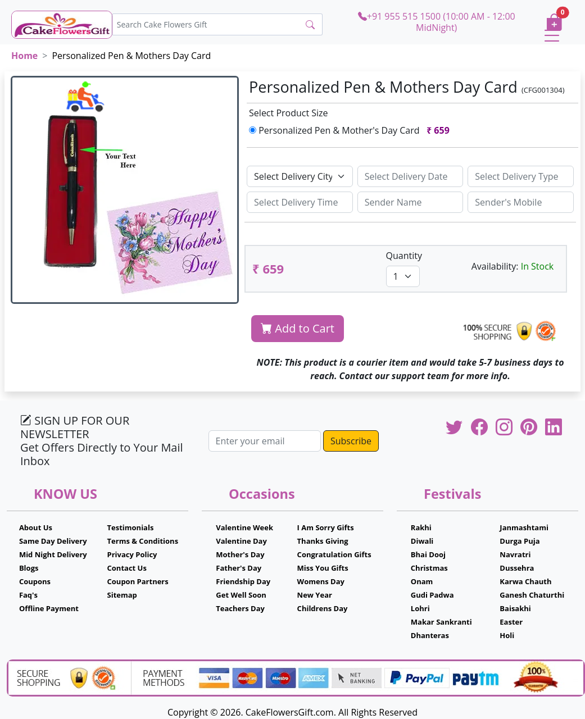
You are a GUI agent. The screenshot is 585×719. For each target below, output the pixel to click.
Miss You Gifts (322, 568)
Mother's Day (240, 554)
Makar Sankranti (441, 622)
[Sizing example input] (410, 176)
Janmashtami (524, 527)
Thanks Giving (322, 541)
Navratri (515, 554)
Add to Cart (297, 328)
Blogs (29, 568)
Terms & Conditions (143, 541)
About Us (35, 527)
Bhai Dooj (428, 554)
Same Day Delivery (53, 541)
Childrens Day (322, 608)
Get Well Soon (241, 595)
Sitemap (122, 595)
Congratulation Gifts (334, 554)
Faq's (28, 595)
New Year (314, 595)
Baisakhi (515, 608)
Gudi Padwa (432, 595)
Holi (507, 635)
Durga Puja (519, 541)
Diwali (422, 541)
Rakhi (421, 527)
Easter (511, 622)
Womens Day (320, 581)
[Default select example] (300, 176)
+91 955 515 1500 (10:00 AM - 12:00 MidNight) (436, 21)
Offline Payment (49, 608)
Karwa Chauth (525, 581)
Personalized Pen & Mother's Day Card (351, 130)
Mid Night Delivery (53, 554)
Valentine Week (244, 527)
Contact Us (127, 568)
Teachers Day (240, 608)
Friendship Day (243, 581)
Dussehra (517, 568)
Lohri (420, 608)
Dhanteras (430, 635)
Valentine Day (241, 541)
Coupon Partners (138, 581)
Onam (422, 581)
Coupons (35, 581)
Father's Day (238, 568)
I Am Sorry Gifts (325, 527)
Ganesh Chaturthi (532, 595)
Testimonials (130, 527)
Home (24, 55)
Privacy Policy (132, 554)
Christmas (429, 568)
